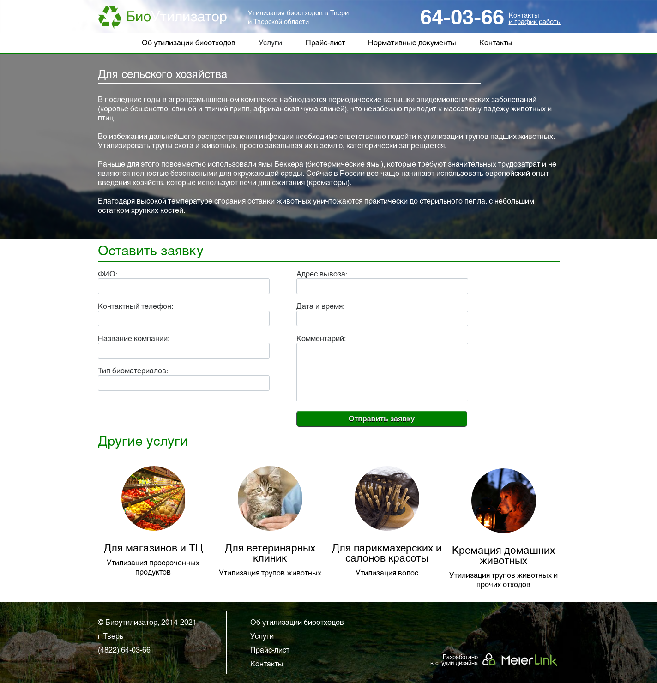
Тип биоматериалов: (133, 371)
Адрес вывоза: (321, 274)
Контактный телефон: (135, 306)
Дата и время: (320, 306)
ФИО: (107, 274)
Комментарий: (321, 339)
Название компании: (133, 339)
